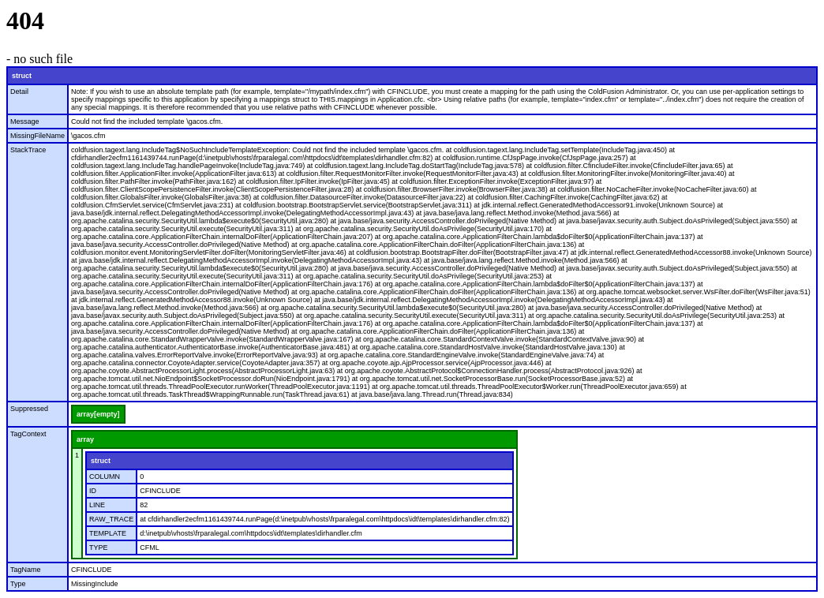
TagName (25, 570)
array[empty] (98, 414)
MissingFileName (37, 136)
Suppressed (29, 409)
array (85, 439)
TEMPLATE (107, 533)
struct (22, 76)
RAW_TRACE (111, 519)
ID (92, 491)
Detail (19, 91)
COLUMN (104, 476)
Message (24, 121)
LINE (97, 505)
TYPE (98, 547)
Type (18, 584)
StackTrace (28, 150)
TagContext (28, 434)
